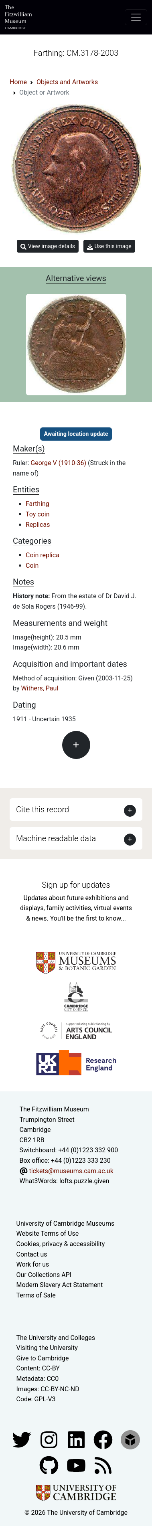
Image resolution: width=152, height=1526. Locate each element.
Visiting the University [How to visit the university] (47, 1348)
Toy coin (38, 514)
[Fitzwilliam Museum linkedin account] (104, 1439)
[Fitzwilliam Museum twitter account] (22, 1439)
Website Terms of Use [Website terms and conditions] (47, 1233)
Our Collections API (44, 1275)
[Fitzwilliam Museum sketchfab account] (130, 1439)
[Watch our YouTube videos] (77, 1465)
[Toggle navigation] (136, 17)
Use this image (109, 246)
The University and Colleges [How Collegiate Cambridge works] (55, 1338)
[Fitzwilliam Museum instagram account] (49, 1439)
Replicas (38, 524)
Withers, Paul (39, 688)
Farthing (37, 504)
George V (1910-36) (59, 463)
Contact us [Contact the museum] (31, 1254)
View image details (47, 246)
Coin (32, 565)
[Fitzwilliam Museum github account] (49, 1465)
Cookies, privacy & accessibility (60, 1244)
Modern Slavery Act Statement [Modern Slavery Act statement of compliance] (59, 1285)
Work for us (32, 1264)
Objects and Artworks (67, 82)
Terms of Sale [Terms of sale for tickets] (36, 1295)
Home (18, 82)
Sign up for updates (76, 885)
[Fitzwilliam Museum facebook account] (77, 1439)
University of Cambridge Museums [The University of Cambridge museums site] (65, 1223)
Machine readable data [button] (56, 838)
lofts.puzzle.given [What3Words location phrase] (84, 1181)
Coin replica (42, 555)
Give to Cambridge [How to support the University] (42, 1358)
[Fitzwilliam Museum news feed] (103, 1465)
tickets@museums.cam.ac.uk (71, 1171)
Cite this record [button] (42, 809)
